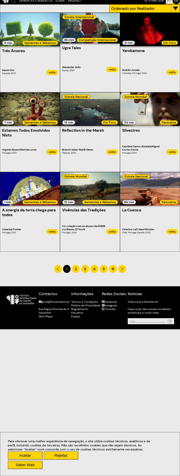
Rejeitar (60, 455)
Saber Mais (25, 465)
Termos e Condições (84, 302)
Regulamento (79, 309)
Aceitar (25, 455)
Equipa (75, 316)
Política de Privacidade (85, 305)
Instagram (109, 305)
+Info (52, 72)
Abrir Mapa (46, 316)
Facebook (109, 302)
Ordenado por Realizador (133, 8)
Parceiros (77, 313)
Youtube (109, 309)
